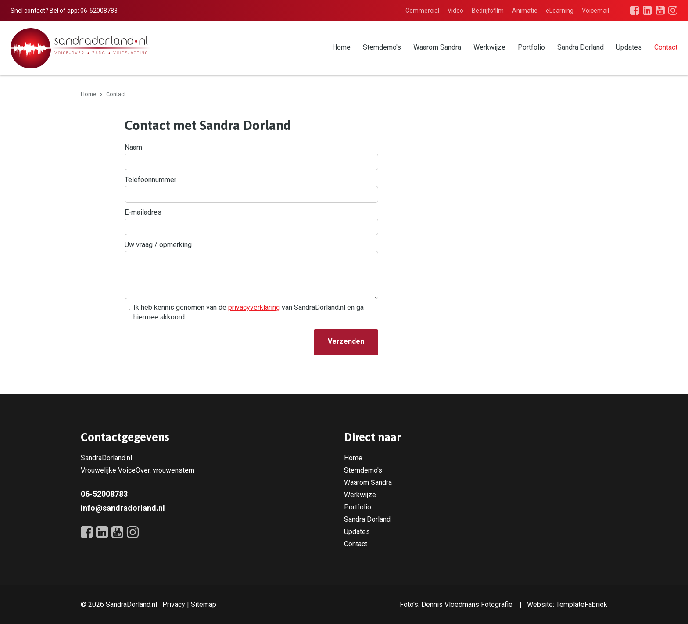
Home (341, 47)
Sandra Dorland (580, 47)
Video (455, 10)
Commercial (422, 10)
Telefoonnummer (150, 180)
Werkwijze (489, 47)
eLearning (559, 10)
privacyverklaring (254, 307)
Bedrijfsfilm (488, 10)
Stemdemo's (382, 47)
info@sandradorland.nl (123, 508)
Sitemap (203, 604)
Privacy (173, 604)
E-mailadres (143, 212)
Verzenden (346, 341)
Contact (665, 47)
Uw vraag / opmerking (158, 244)
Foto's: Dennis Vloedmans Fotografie (456, 604)
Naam (133, 147)
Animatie (525, 10)
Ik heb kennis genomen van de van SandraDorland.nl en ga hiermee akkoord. (248, 312)
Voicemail (595, 10)
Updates (629, 47)
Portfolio (531, 47)
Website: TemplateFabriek (567, 604)
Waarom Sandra (437, 47)
